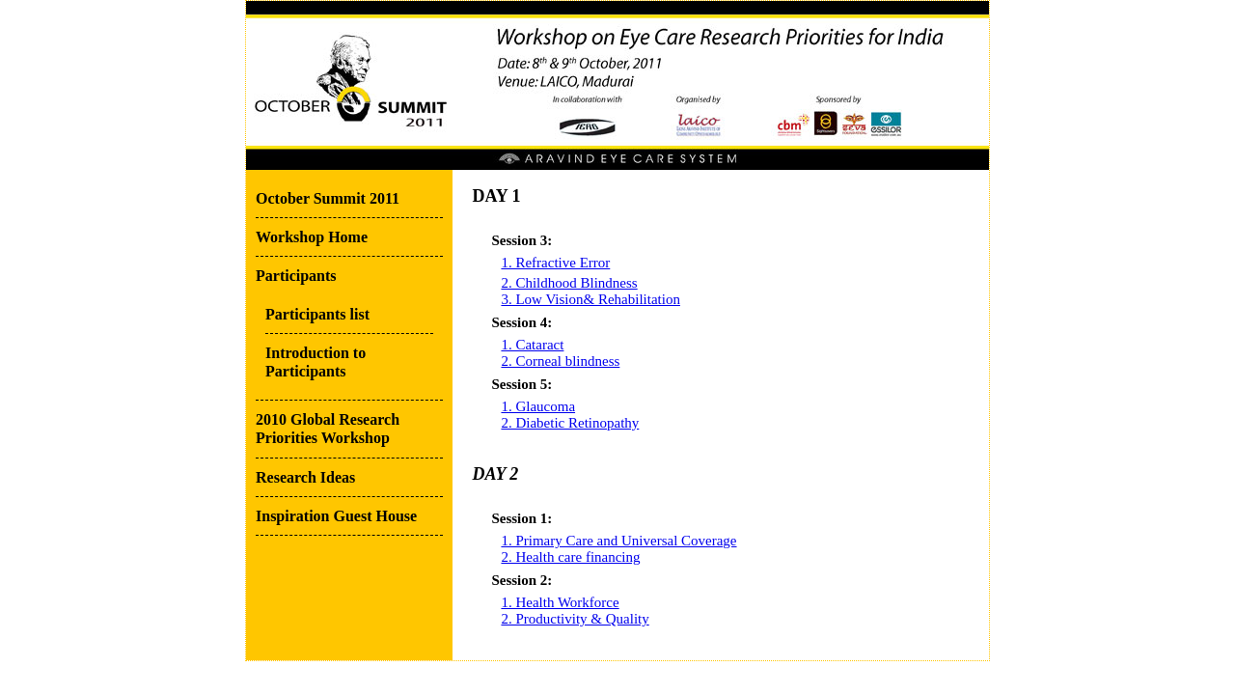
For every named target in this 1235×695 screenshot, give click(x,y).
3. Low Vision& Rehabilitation (590, 299)
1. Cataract (532, 344)
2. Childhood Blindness (569, 283)
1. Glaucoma (538, 406)
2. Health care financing (570, 557)
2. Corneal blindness (560, 361)
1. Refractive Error (555, 262)
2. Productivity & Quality (574, 618)
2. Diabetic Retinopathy (570, 423)
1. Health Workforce (559, 602)
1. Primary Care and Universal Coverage (618, 540)
